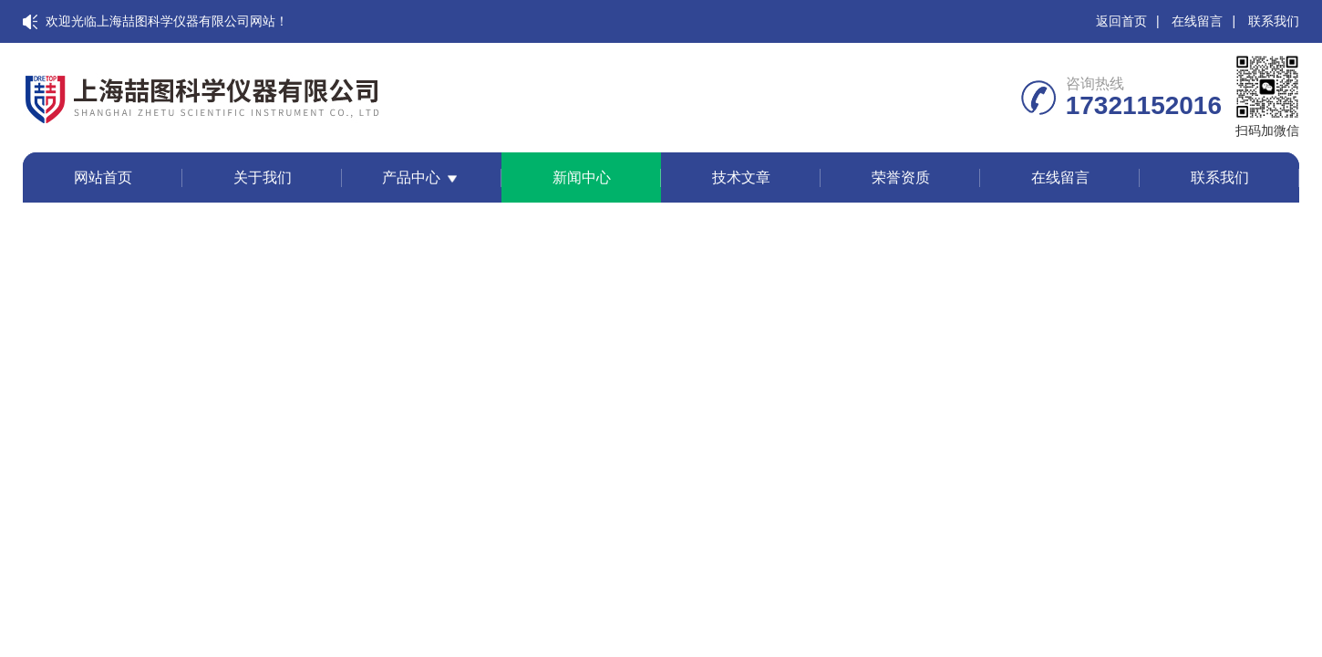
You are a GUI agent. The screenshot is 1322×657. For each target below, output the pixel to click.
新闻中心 (582, 177)
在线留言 (1197, 21)
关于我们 (262, 177)
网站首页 (103, 177)
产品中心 (411, 177)
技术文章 (741, 177)
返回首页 (1121, 21)
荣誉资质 (901, 177)
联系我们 (1273, 21)
